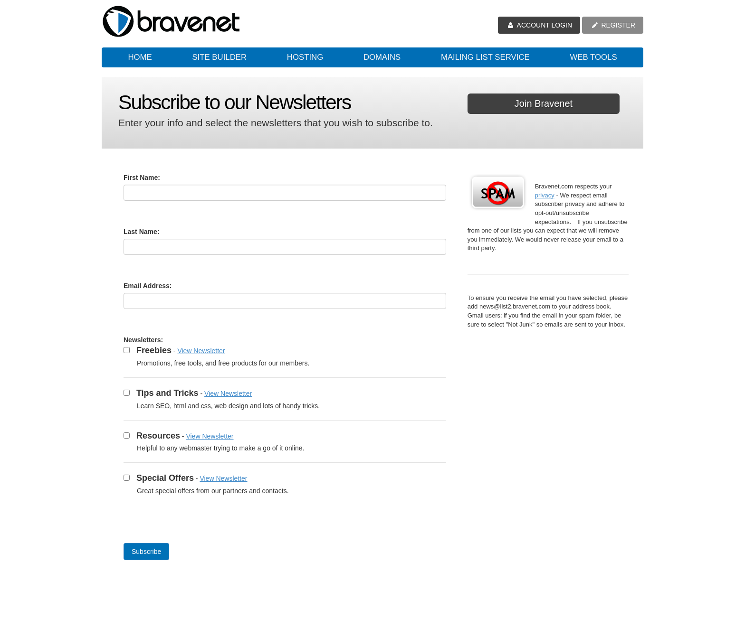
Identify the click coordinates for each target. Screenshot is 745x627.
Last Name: (141, 231)
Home (140, 57)
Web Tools (593, 57)
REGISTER (612, 25)
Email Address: (148, 286)
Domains (382, 57)
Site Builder (219, 57)
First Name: (142, 177)
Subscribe (146, 551)
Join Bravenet (544, 103)
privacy (544, 195)
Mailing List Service (485, 57)
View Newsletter (201, 351)
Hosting (305, 57)
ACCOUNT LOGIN (539, 25)
